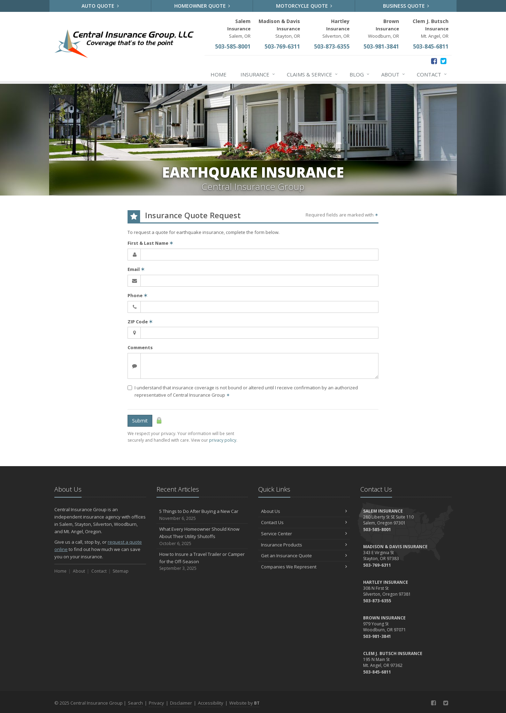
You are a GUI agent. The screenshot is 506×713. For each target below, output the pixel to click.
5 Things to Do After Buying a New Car (202, 515)
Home (218, 74)
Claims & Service (312, 74)
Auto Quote (100, 5)
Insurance (258, 74)
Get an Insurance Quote (304, 555)
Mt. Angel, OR (431, 28)
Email (136, 269)
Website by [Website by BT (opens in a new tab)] (244, 703)
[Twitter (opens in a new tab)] (443, 61)
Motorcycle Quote (304, 5)
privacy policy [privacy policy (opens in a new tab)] (222, 440)
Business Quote (406, 5)
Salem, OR (239, 28)
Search (135, 703)
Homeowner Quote (202, 5)
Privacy (156, 703)
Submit (140, 420)
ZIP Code (140, 321)
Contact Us (304, 522)
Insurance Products (304, 545)
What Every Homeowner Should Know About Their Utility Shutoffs (202, 536)
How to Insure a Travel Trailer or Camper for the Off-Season (202, 561)
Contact (432, 74)
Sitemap (121, 571)
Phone (137, 295)
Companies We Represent (304, 567)
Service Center (304, 533)
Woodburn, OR (383, 28)
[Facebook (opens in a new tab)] (434, 61)
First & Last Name (150, 243)
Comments (140, 347)
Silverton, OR (336, 28)
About (393, 74)
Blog (360, 74)
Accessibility (210, 703)
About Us (304, 511)
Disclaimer (181, 703)
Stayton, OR (279, 28)
